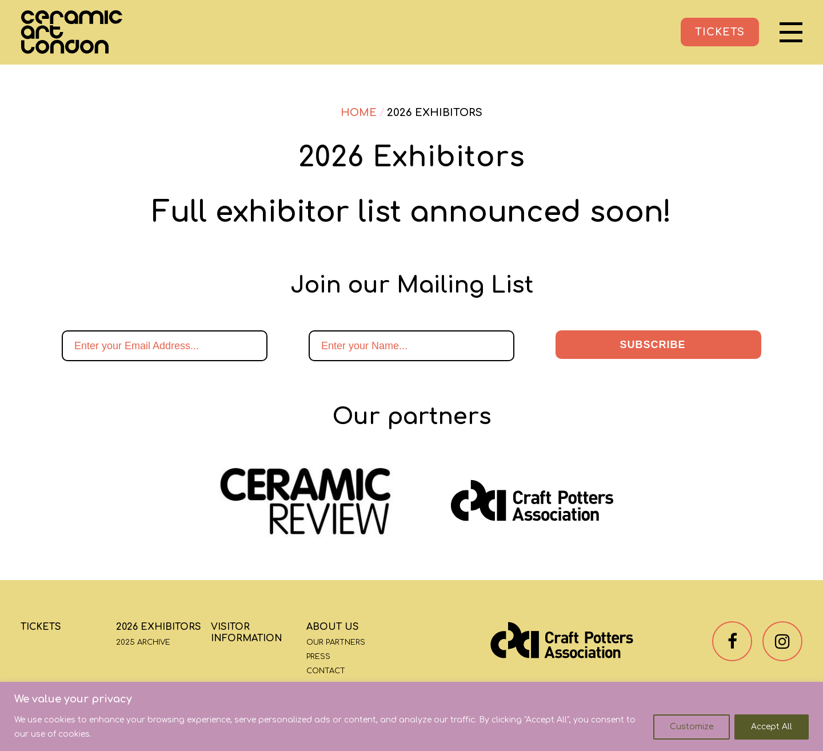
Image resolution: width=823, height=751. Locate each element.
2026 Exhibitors (158, 627)
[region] (411, 716)
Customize (691, 726)
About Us (332, 627)
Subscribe (652, 344)
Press (318, 657)
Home (359, 112)
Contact (325, 671)
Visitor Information (246, 633)
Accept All (771, 726)
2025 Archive (143, 642)
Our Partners (335, 642)
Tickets (41, 627)
